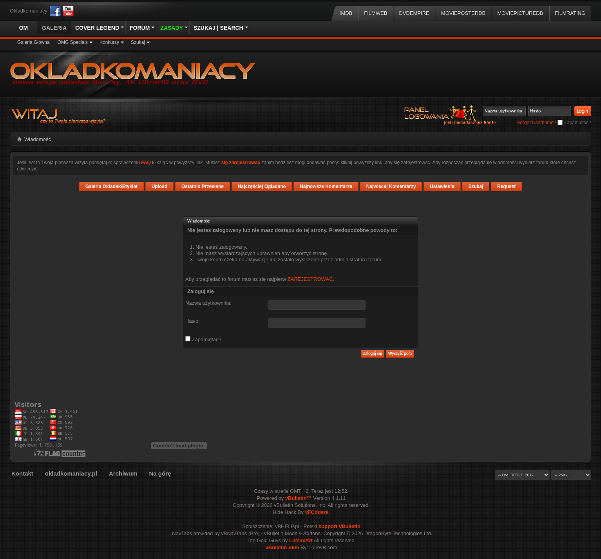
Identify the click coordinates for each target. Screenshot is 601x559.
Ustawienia (442, 186)
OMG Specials (73, 42)
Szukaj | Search (218, 28)
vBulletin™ (298, 498)
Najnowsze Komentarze (326, 186)
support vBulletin (339, 526)
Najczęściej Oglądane (262, 186)
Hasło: (192, 321)
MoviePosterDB (463, 13)
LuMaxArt (301, 540)
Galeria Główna (33, 42)
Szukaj (138, 42)
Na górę (160, 473)
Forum (140, 28)
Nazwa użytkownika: (208, 303)
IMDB (346, 13)
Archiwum (123, 473)
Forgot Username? (536, 122)
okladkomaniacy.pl (71, 473)
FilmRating (570, 13)
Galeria (54, 28)
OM (23, 28)
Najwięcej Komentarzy (391, 186)
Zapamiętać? (574, 122)
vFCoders (316, 512)
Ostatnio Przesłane (202, 186)
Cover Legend (97, 28)
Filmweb (375, 13)
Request (506, 186)
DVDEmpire (414, 13)
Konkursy (109, 42)
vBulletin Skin (282, 547)
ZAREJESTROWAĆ (310, 279)
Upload (160, 186)
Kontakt (22, 473)
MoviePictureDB (520, 13)
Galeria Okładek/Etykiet (111, 186)
